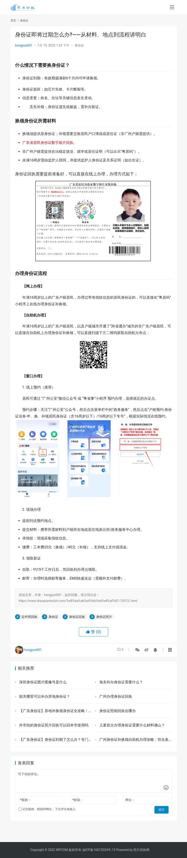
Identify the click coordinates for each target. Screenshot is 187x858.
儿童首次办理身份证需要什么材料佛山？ (131, 725)
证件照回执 (29, 617)
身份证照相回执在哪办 (117, 711)
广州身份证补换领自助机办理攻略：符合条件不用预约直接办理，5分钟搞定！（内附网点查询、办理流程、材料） (135, 739)
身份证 (79, 45)
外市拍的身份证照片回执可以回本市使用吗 (53, 725)
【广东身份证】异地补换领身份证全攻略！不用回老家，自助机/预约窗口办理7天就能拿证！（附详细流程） (55, 711)
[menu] (172, 7)
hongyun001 (24, 45)
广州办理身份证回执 (115, 696)
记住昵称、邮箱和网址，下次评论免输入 (47, 809)
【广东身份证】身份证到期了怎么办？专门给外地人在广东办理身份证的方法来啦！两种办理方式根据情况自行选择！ (55, 739)
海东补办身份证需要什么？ (120, 682)
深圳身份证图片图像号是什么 (42, 682)
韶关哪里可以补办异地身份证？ (44, 696)
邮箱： (77, 800)
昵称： (25, 800)
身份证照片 (104, 617)
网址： (130, 800)
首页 (13, 20)
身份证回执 (77, 617)
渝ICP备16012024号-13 (98, 850)
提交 (162, 809)
